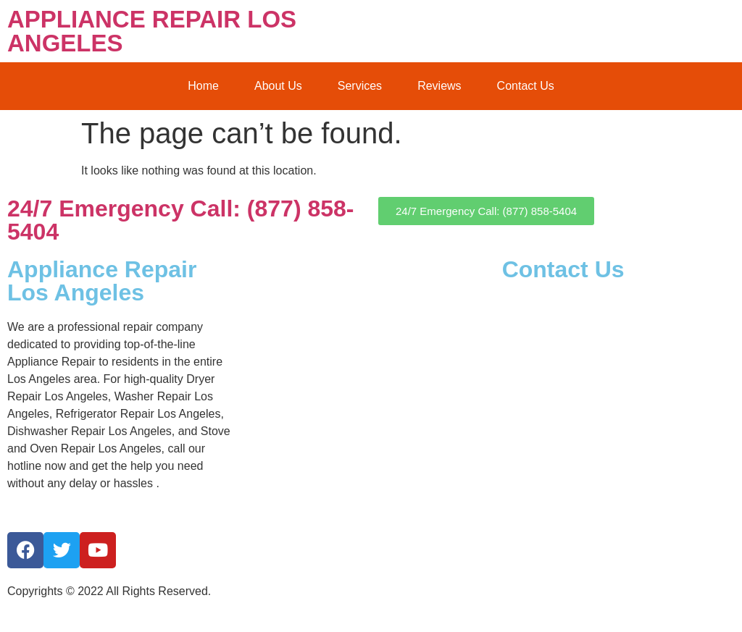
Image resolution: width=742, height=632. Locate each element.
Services (360, 86)
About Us (278, 86)
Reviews (439, 86)
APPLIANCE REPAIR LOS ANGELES (151, 31)
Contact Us (525, 86)
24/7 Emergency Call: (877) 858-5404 (180, 220)
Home (203, 86)
